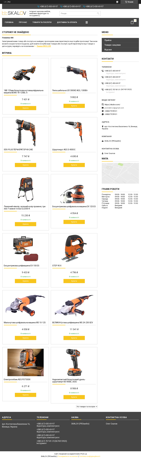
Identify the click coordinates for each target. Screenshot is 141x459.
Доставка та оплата (67, 22)
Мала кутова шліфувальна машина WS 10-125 (25, 322)
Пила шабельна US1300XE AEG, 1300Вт (70, 90)
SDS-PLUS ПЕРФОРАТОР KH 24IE (18, 149)
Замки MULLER (44, 46)
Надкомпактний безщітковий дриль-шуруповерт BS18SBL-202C (69, 380)
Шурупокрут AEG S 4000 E (63, 149)
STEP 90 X (56, 266)
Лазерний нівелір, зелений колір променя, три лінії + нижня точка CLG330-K (24, 207)
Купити (26, 108)
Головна (9, 22)
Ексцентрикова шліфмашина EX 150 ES (21, 266)
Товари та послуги (41, 22)
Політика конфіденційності (89, 456)
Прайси (108, 40)
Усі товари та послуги (86, 407)
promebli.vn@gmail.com (114, 108)
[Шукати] (98, 13)
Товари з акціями (113, 45)
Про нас (23, 22)
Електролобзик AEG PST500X (17, 379)
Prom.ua (84, 454)
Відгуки (108, 50)
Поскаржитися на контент (68, 456)
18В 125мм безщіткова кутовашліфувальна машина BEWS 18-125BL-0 (23, 91)
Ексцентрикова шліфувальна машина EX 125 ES (74, 206)
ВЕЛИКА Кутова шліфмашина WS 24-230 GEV (72, 322)
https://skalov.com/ (112, 105)
